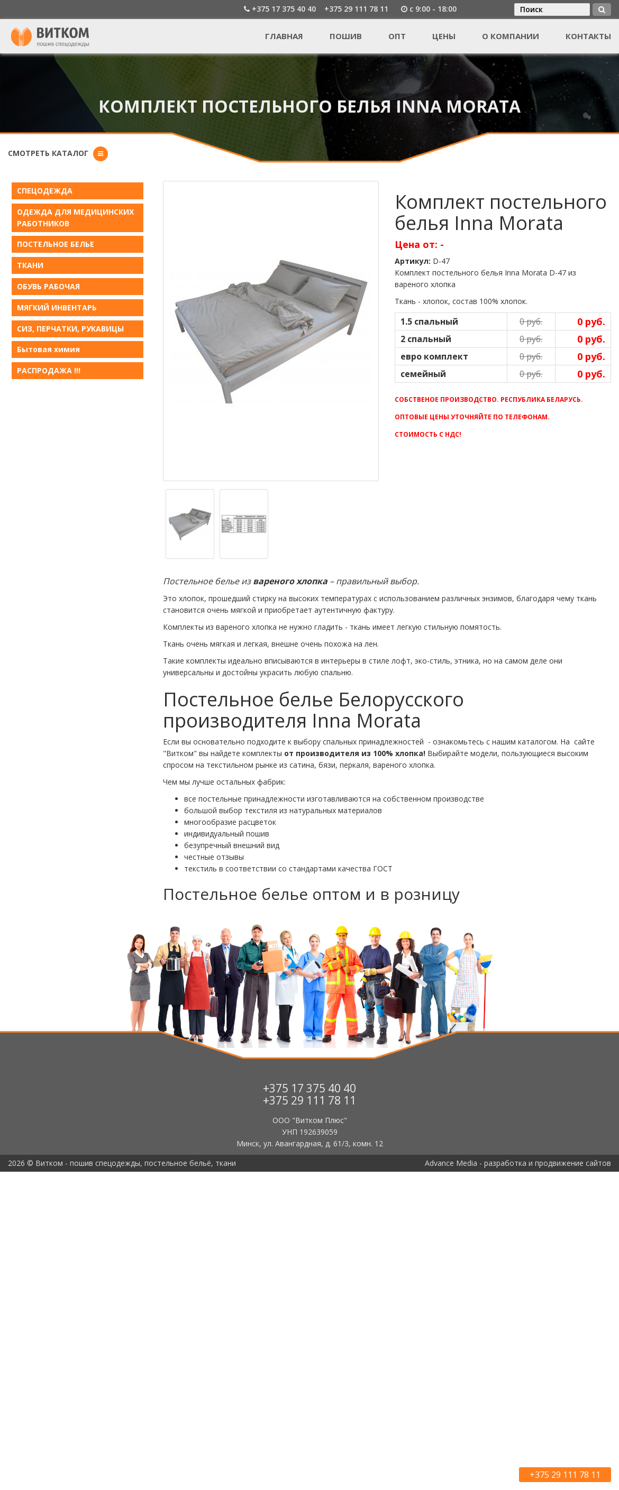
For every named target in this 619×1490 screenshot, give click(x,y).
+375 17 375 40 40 (284, 9)
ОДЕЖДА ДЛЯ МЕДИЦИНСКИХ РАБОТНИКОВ (75, 217)
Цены (444, 36)
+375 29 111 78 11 (356, 9)
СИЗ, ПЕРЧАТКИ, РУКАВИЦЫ (70, 329)
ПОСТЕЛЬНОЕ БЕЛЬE (55, 244)
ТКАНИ (30, 265)
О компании (510, 36)
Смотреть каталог (48, 153)
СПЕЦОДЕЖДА (44, 191)
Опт (397, 36)
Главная (284, 36)
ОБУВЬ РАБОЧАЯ (48, 286)
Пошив (346, 36)
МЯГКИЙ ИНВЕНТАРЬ (57, 307)
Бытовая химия (48, 349)
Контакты (588, 36)
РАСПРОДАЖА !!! (48, 370)
